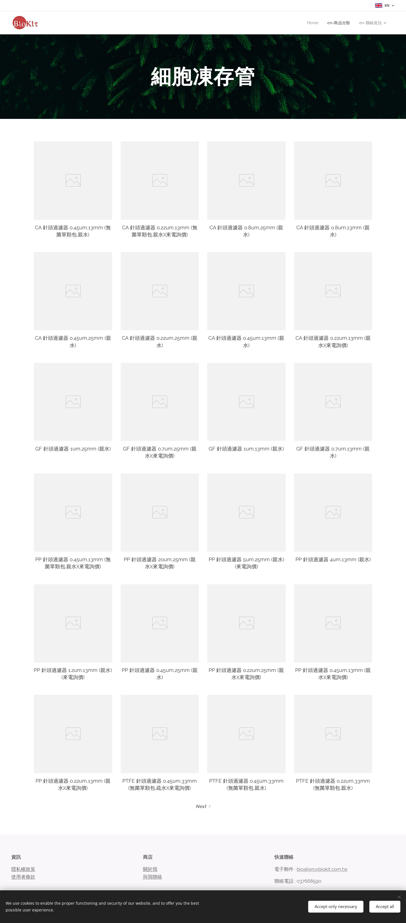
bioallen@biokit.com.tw (322, 869)
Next (201, 806)
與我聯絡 (152, 877)
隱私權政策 (23, 869)
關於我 (150, 869)
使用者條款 (23, 877)
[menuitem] (312, 23)
